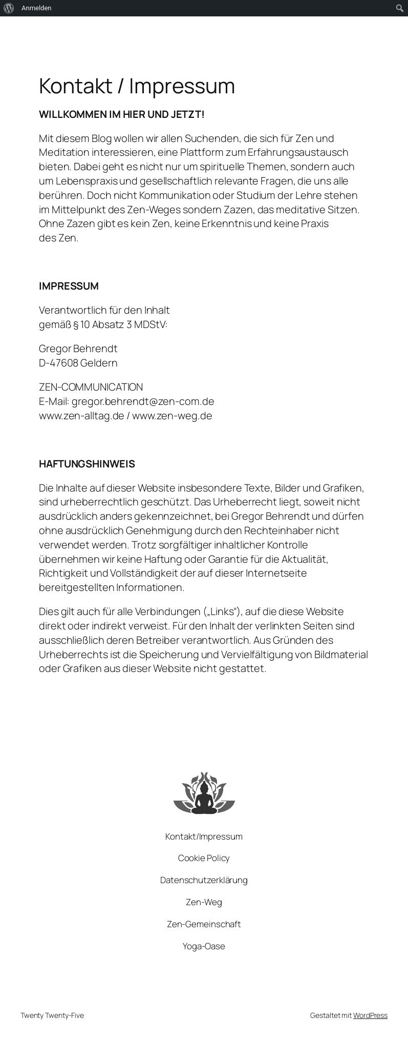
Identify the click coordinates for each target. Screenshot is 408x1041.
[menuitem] (9, 8)
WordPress (370, 1015)
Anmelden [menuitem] (37, 8)
